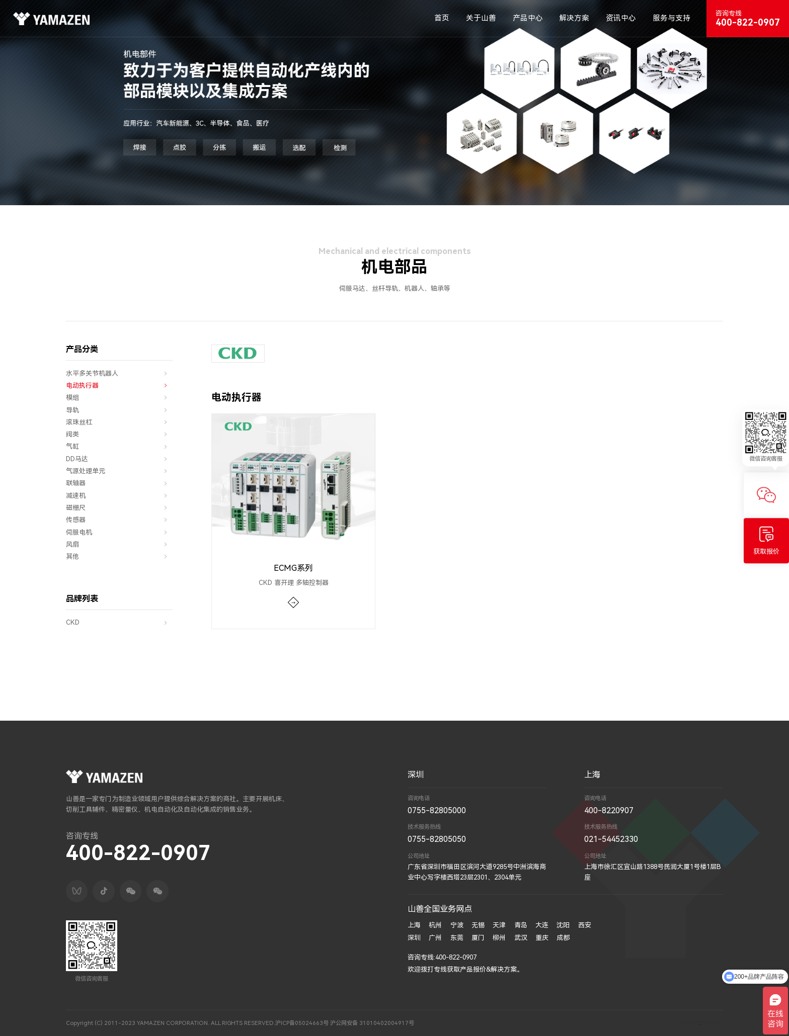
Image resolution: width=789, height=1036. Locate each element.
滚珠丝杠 (119, 422)
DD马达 (119, 459)
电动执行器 (119, 386)
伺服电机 (119, 532)
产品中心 (528, 18)
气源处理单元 (119, 471)
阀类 (119, 434)
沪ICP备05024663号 (301, 1022)
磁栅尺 (119, 508)
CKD (119, 623)
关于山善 (481, 18)
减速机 (119, 496)
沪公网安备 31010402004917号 (371, 1022)
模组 (119, 398)
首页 (441, 18)
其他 (119, 557)
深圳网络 (712, 1022)
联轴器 (119, 483)
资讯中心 (621, 18)
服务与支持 (671, 18)
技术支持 (688, 1022)
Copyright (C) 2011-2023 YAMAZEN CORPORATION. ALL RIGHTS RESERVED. (170, 1022)
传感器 (119, 520)
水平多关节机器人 (119, 374)
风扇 (119, 545)
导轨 (119, 410)
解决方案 (574, 18)
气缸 (119, 447)
